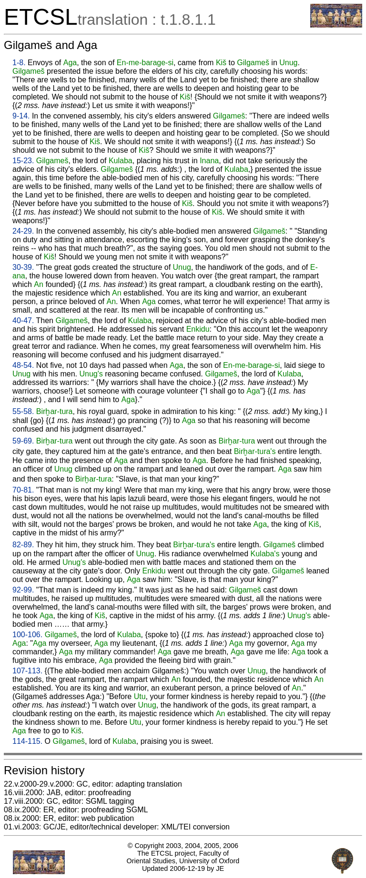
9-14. (21, 116)
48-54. (23, 365)
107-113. (27, 671)
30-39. (23, 267)
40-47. (23, 320)
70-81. (23, 490)
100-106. (27, 635)
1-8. (19, 63)
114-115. (27, 741)
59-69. (23, 441)
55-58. (23, 411)
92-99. (23, 590)
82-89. (23, 545)
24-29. (23, 231)
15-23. (23, 161)
